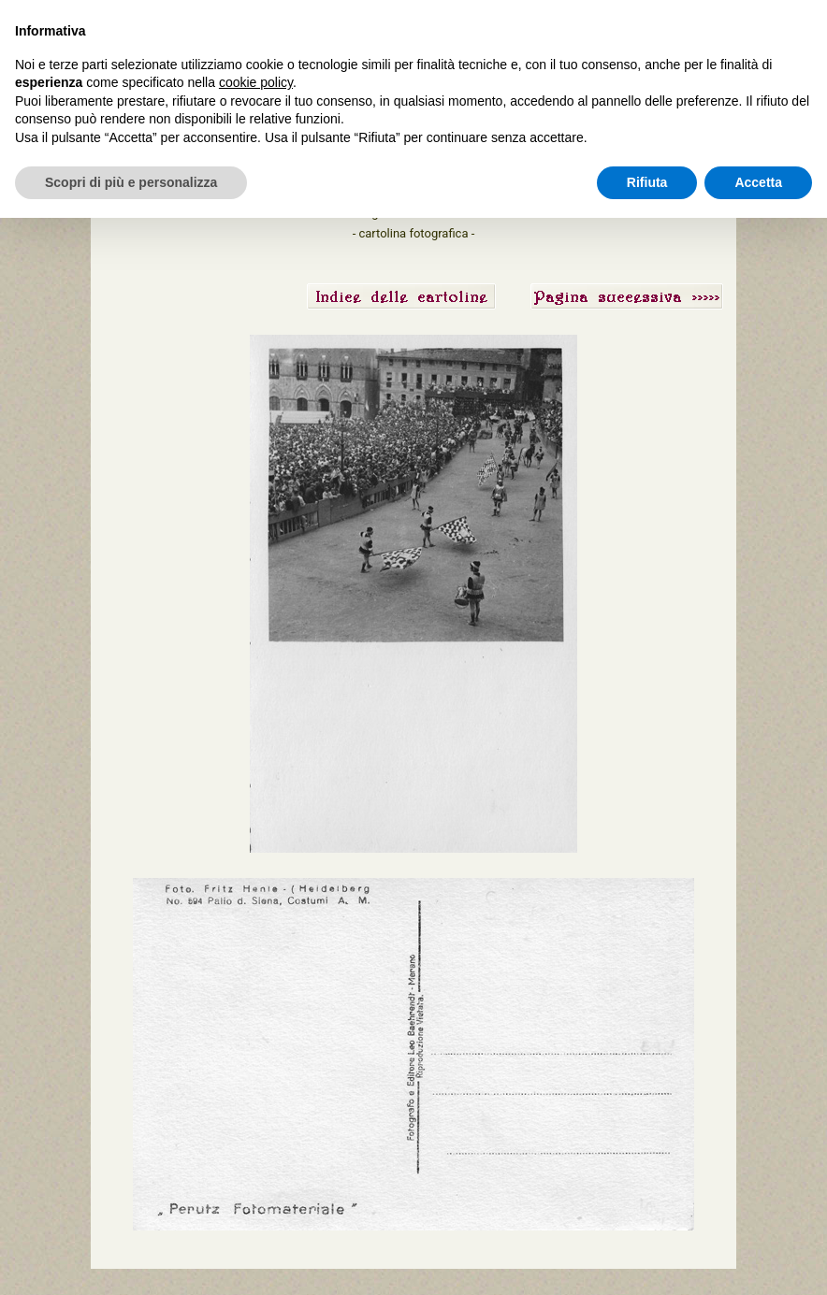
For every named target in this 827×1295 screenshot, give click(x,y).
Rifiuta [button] (647, 182)
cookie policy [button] (256, 82)
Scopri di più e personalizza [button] (131, 182)
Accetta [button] (758, 182)
